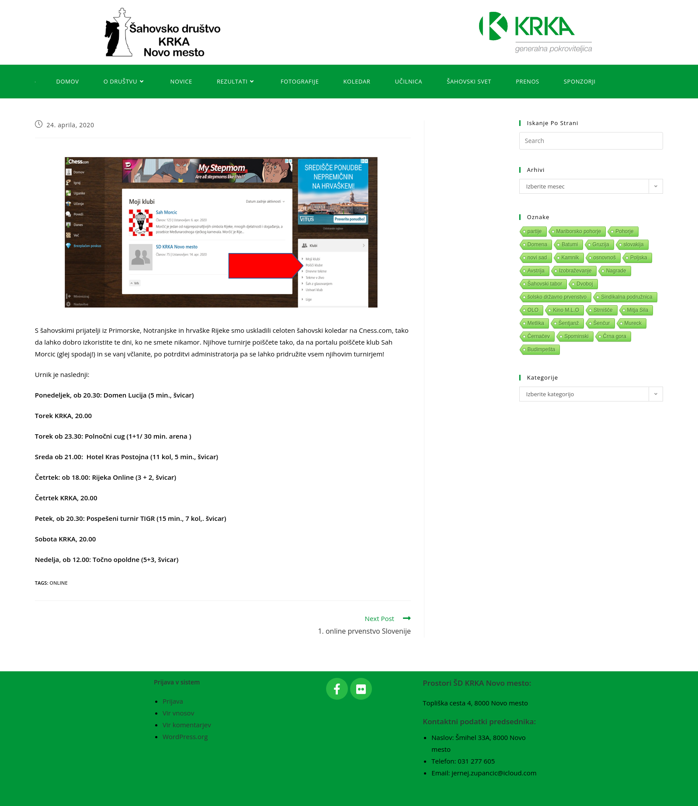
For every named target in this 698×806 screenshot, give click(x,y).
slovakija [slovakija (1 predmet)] (634, 244)
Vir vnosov (178, 712)
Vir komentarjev (187, 724)
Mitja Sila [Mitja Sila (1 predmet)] (638, 310)
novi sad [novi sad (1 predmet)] (537, 258)
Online (58, 582)
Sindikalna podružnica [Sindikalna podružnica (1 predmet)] (626, 297)
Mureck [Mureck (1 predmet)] (633, 323)
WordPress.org (185, 736)
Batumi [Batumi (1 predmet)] (570, 244)
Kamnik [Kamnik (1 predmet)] (570, 258)
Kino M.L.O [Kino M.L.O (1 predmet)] (566, 310)
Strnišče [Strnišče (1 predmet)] (603, 310)
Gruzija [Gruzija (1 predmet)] (601, 244)
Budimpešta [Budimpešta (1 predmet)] (541, 349)
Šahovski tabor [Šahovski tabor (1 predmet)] (545, 284)
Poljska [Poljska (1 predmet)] (638, 258)
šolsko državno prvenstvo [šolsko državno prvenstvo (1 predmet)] (557, 297)
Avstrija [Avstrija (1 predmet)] (536, 271)
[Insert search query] (591, 141)
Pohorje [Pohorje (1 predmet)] (624, 231)
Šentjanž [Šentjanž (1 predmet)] (569, 323)
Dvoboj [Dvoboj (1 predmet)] (584, 284)
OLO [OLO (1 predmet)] (533, 310)
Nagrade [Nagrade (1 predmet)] (616, 271)
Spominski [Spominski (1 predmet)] (576, 336)
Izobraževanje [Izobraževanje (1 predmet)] (575, 271)
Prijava (173, 701)
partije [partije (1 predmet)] (535, 231)
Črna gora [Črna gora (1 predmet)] (614, 336)
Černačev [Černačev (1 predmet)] (539, 336)
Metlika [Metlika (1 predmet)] (536, 323)
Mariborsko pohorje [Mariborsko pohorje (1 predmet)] (578, 231)
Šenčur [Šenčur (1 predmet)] (602, 323)
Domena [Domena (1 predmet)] (537, 244)
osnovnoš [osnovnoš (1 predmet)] (605, 258)
